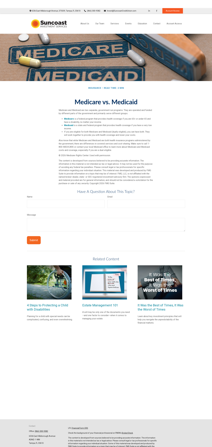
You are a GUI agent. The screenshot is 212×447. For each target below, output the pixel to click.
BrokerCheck (127, 425)
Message (31, 206)
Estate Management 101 (100, 297)
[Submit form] (34, 232)
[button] (84, 15)
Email (109, 188)
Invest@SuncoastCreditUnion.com (120, 3)
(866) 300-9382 (92, 3)
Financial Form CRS (80, 420)
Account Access (173, 3)
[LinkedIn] (149, 2)
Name (29, 188)
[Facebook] (157, 2)
